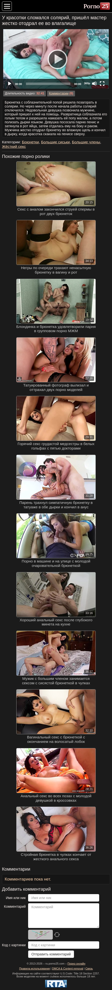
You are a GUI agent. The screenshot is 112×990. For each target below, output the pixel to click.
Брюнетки (30, 142)
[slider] (48, 84)
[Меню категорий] (7, 6)
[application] (56, 59)
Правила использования (34, 968)
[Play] (56, 59)
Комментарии (58, 93)
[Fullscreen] (102, 83)
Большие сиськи (55, 142)
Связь (89, 968)
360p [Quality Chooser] (87, 83)
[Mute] (94, 83)
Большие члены (86, 142)
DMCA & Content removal (67, 968)
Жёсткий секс (14, 146)
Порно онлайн (76, 963)
